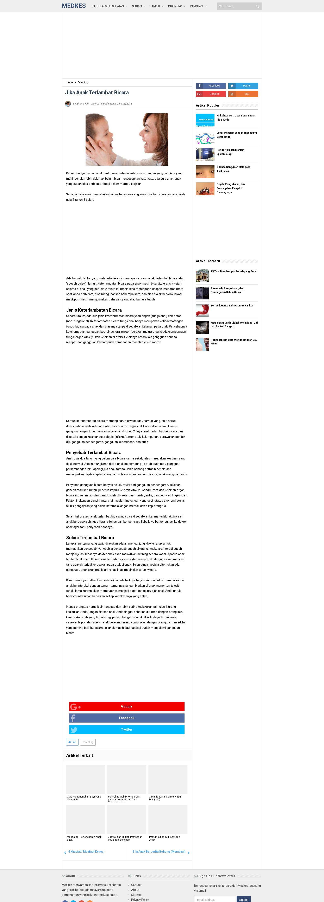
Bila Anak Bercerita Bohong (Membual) (159, 829)
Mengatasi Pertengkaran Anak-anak (83, 816)
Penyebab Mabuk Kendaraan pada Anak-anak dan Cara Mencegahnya (123, 777)
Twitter (161, 707)
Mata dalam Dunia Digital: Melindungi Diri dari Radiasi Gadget (231, 327)
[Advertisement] (162, 45)
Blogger (257, 895)
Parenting (87, 719)
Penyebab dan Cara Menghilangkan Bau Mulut (229, 344)
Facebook (121, 707)
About (135, 867)
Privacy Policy (140, 877)
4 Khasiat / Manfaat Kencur (86, 829)
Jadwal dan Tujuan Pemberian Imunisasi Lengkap (124, 816)
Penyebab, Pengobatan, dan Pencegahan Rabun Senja (231, 291)
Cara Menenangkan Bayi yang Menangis (83, 776)
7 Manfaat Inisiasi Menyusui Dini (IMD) (164, 776)
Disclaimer (138, 882)
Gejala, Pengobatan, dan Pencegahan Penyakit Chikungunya (233, 189)
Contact (136, 862)
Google (79, 707)
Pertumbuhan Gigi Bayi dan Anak (163, 816)
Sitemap (136, 872)
